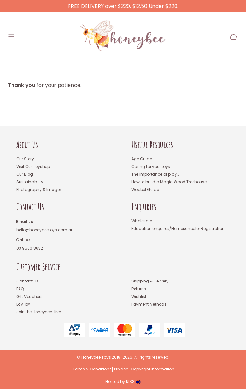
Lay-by (23, 304)
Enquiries (143, 207)
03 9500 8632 (29, 248)
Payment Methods (149, 304)
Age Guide (141, 159)
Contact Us (30, 207)
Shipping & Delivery (149, 281)
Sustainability (29, 182)
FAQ (20, 289)
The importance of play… (155, 174)
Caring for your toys (150, 167)
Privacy (121, 369)
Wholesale (141, 221)
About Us (27, 145)
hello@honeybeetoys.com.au (45, 230)
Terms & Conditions (92, 369)
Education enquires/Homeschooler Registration (178, 229)
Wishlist (138, 296)
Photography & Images (39, 190)
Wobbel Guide (145, 190)
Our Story (25, 159)
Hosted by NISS (123, 381)
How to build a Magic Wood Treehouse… (170, 182)
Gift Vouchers (29, 296)
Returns (138, 289)
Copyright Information (152, 369)
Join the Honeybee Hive (38, 312)
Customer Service (38, 267)
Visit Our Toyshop (33, 167)
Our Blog (24, 174)
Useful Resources (152, 145)
